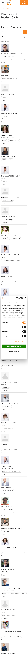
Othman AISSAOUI (8, 217)
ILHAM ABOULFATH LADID (11, 54)
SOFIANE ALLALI (7, 444)
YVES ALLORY (6, 466)
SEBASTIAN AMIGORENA (10, 588)
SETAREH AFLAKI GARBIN (11, 197)
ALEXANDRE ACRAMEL (10, 113)
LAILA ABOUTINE (7, 75)
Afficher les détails (19, 342)
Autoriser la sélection (14, 351)
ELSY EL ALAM (6, 276)
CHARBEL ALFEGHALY (9, 404)
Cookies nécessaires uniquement (14, 355)
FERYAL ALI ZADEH (8, 423)
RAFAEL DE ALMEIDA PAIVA (11, 528)
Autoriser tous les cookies (14, 346)
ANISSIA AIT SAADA (8, 236)
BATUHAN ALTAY (7, 569)
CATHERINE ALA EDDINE (10, 255)
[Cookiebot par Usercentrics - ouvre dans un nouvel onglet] (17, 298)
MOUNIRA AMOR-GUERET (11, 631)
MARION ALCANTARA (9, 382)
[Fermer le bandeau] (25, 297)
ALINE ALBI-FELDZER (9, 360)
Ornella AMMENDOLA (9, 610)
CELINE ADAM (6, 135)
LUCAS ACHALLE (7, 94)
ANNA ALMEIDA (7, 507)
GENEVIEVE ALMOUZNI (10, 547)
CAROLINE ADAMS (8, 157)
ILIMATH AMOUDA (8, 653)
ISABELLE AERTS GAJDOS (11, 176)
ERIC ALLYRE (6, 488)
